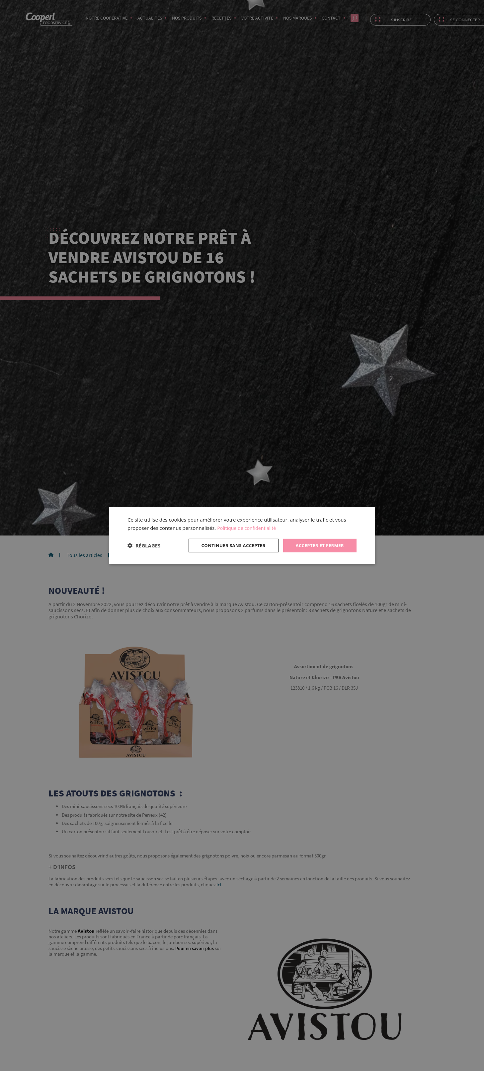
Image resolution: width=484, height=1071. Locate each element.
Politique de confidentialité (248, 527)
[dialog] (242, 535)
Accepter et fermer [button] (318, 545)
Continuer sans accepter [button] (228, 545)
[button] (143, 545)
